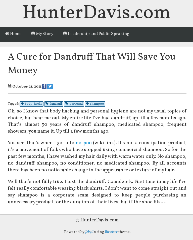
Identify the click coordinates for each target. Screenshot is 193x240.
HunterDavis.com (96, 13)
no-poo (84, 143)
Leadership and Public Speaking (96, 34)
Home (13, 34)
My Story (42, 34)
